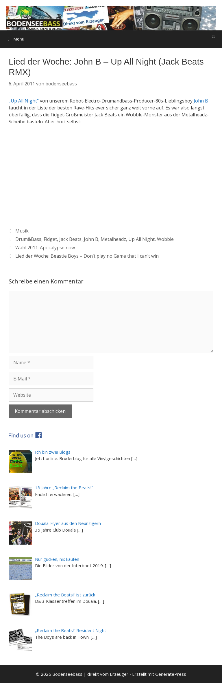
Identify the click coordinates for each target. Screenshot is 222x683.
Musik (22, 231)
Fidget (50, 239)
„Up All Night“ (24, 101)
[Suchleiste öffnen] (213, 36)
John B (201, 101)
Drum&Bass (28, 239)
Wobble (165, 239)
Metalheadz (113, 239)
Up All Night (141, 239)
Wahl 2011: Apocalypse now (45, 247)
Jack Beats (70, 239)
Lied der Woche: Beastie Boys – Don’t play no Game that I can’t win (87, 256)
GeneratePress (170, 674)
